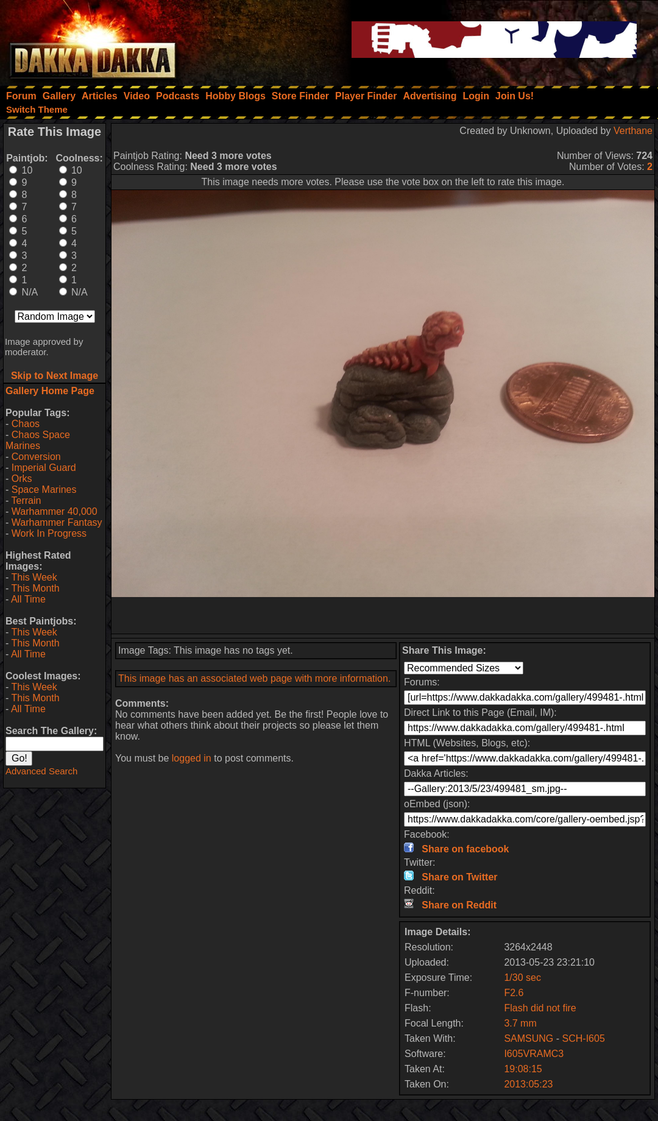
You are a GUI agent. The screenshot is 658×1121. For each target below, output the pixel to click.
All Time (28, 599)
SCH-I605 (583, 1038)
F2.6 (513, 993)
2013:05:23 (528, 1084)
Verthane (633, 131)
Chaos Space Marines (37, 440)
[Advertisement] (383, 615)
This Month (35, 588)
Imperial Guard (44, 467)
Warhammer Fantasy (57, 522)
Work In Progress (49, 533)
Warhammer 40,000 (54, 511)
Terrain (26, 500)
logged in (191, 758)
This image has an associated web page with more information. (254, 678)
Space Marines (44, 489)
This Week (34, 577)
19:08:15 (523, 1069)
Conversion (36, 456)
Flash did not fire (540, 1008)
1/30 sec (522, 977)
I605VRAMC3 (534, 1054)
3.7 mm (520, 1023)
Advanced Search (41, 771)
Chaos (26, 424)
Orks (22, 478)
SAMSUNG (528, 1038)
